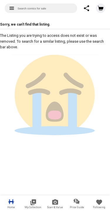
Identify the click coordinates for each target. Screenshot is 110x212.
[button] (86, 8)
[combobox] (41, 8)
